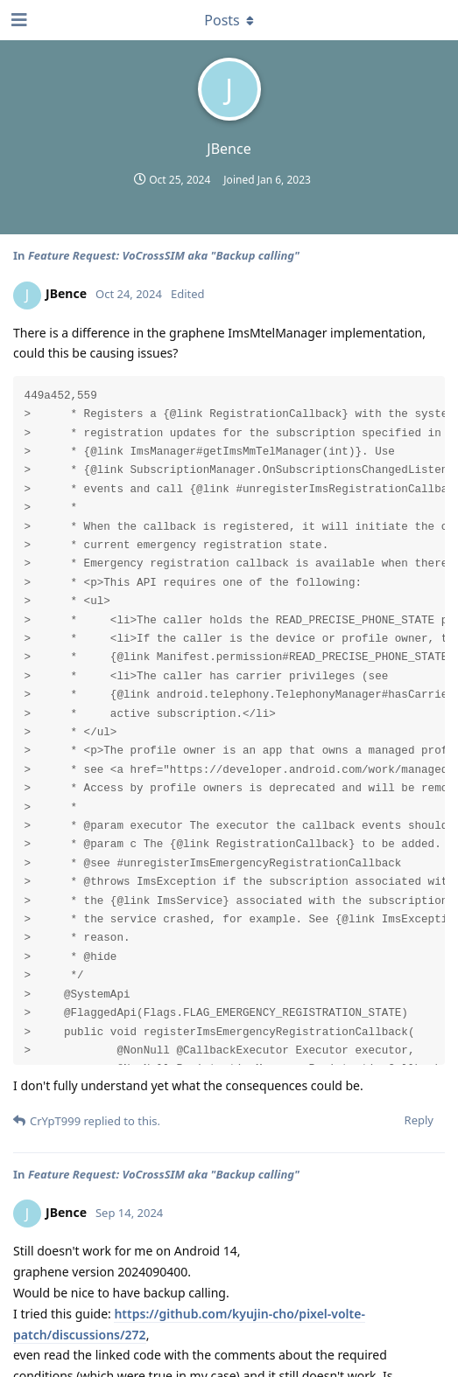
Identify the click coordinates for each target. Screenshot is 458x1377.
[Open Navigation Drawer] (17, 20)
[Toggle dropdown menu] (229, 20)
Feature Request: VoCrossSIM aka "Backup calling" (163, 255)
